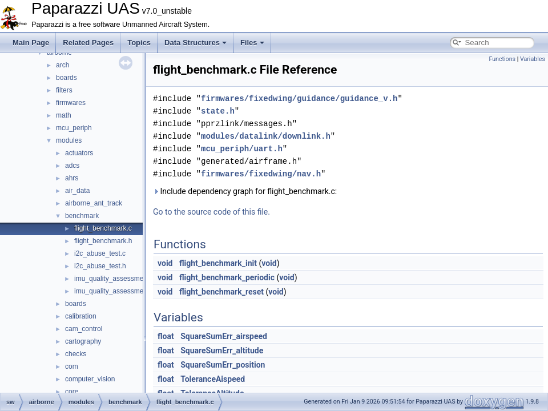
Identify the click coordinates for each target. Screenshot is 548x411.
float (166, 336)
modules (69, 140)
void (165, 263)
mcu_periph (74, 128)
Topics (139, 42)
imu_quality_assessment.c (114, 279)
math (63, 115)
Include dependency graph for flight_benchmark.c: (245, 191)
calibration (80, 316)
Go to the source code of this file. (211, 211)
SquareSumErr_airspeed (223, 336)
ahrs (71, 178)
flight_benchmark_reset (221, 291)
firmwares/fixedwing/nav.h (261, 173)
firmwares (71, 103)
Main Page (31, 42)
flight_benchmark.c (103, 228)
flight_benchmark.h (103, 241)
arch (62, 65)
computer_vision (90, 379)
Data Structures (195, 42)
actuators (79, 153)
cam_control (83, 329)
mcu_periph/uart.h (242, 148)
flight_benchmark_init (218, 263)
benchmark (82, 216)
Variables (532, 59)
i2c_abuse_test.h (100, 266)
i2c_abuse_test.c (100, 253)
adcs (72, 166)
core (71, 392)
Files (252, 42)
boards (66, 78)
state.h (218, 111)
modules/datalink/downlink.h (266, 136)
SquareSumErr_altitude (221, 350)
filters (64, 90)
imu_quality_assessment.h (114, 291)
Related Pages (88, 42)
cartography (83, 341)
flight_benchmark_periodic (227, 277)
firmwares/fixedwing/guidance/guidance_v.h (299, 98)
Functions (502, 59)
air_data (77, 191)
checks (75, 354)
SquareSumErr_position (222, 364)
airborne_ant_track (93, 203)
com (71, 366)
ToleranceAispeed (212, 379)
